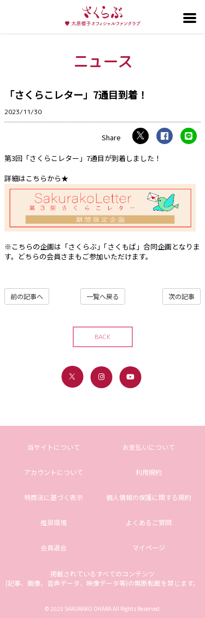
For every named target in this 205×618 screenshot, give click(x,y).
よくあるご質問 (149, 522)
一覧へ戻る (102, 296)
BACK (102, 336)
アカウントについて (53, 472)
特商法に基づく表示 (53, 497)
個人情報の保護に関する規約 (148, 497)
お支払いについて (148, 446)
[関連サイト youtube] (130, 377)
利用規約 (149, 472)
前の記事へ (26, 296)
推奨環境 (53, 522)
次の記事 (181, 296)
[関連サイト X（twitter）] (72, 377)
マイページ (148, 547)
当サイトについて (53, 446)
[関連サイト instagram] (101, 377)
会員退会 (53, 547)
